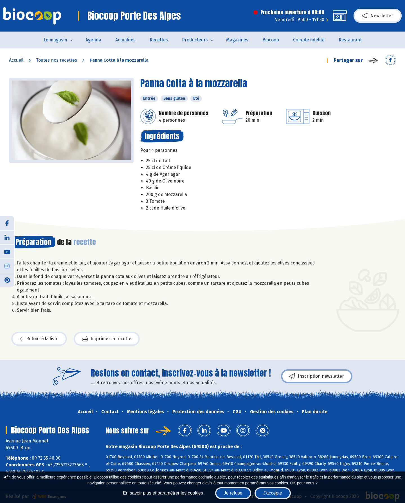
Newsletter (377, 16)
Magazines (237, 40)
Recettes (159, 40)
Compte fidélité (309, 40)
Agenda (93, 40)
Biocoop (270, 40)
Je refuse (233, 493)
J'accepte (272, 493)
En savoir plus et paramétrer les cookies (163, 493)
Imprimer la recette (106, 339)
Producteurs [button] (195, 40)
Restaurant (350, 40)
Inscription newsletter (316, 376)
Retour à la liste (39, 339)
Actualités (125, 40)
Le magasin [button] (55, 40)
